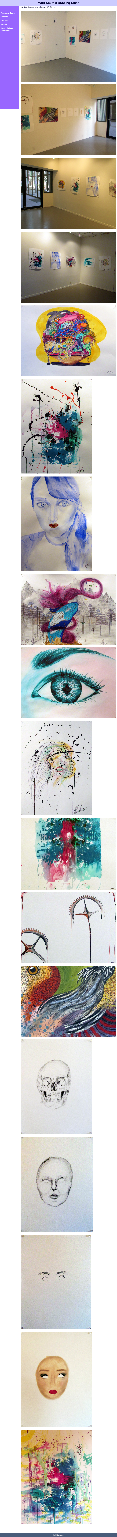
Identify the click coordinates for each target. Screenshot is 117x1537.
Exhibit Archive (58, 1535)
